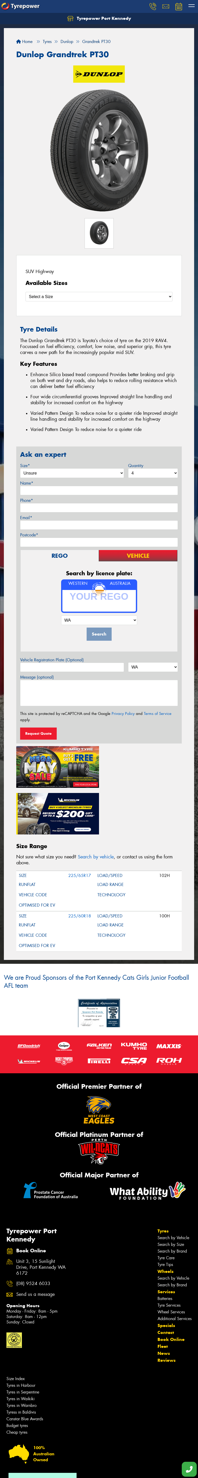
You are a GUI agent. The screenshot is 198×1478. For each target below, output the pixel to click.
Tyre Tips (165, 1217)
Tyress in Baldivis (21, 1364)
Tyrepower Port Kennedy (99, 18)
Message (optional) (37, 677)
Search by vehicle (96, 809)
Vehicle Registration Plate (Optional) (52, 660)
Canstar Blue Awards (24, 1371)
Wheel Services (171, 1264)
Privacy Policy (123, 713)
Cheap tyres (16, 1384)
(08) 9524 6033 (33, 1236)
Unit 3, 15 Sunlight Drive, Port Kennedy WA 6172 (41, 1220)
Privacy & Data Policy (36, 1469)
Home (24, 41)
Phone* (26, 500)
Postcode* (29, 535)
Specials (166, 1278)
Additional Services (175, 1271)
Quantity (135, 465)
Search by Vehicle (173, 1190)
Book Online (171, 1292)
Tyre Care (166, 1210)
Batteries (165, 1251)
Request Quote (38, 733)
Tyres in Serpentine (22, 1344)
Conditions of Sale (68, 1469)
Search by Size (171, 1197)
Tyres (163, 1183)
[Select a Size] (99, 296)
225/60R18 (79, 868)
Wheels (166, 1224)
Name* (26, 483)
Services (166, 1244)
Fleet (163, 1299)
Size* (25, 465)
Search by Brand (172, 1203)
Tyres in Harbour (20, 1337)
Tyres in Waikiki (20, 1351)
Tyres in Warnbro (21, 1358)
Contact (166, 1285)
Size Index (15, 1331)
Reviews (167, 1312)
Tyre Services (169, 1257)
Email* (26, 517)
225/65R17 (79, 827)
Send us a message (35, 1247)
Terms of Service (157, 713)
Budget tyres (17, 1378)
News (164, 1305)
